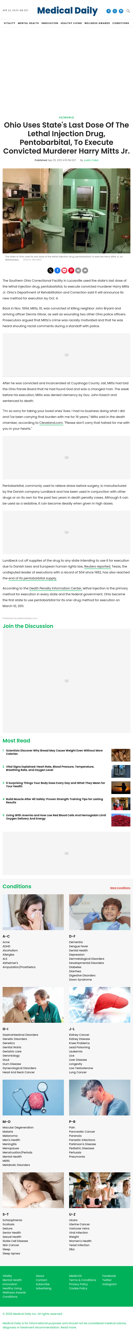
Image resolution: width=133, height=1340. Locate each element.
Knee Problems (79, 1043)
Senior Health (12, 1233)
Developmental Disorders (86, 963)
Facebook (109, 1276)
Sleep (6, 1249)
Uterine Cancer (79, 1224)
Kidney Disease (79, 1039)
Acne (6, 942)
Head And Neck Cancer (19, 1072)
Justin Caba (91, 160)
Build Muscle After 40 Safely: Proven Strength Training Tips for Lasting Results (54, 800)
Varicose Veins (79, 1228)
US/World (66, 117)
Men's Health (11, 1140)
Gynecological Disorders (19, 1068)
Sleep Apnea (11, 1253)
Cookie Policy (78, 1288)
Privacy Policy (78, 1284)
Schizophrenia (12, 1220)
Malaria (8, 1132)
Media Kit (75, 1276)
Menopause (11, 1148)
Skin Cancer (11, 1245)
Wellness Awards (97, 23)
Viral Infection (78, 1233)
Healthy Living (12, 1288)
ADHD (6, 946)
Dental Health (78, 950)
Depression (77, 955)
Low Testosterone (81, 1068)
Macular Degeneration (18, 1127)
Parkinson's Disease (82, 1144)
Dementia (76, 942)
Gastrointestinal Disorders (20, 1035)
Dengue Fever (78, 946)
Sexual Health (12, 1237)
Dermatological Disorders (86, 959)
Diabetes (75, 967)
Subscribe (43, 1284)
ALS (5, 959)
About (40, 1276)
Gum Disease (12, 1064)
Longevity (75, 1064)
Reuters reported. (97, 566)
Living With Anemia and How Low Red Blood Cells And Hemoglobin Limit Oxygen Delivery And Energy (56, 817)
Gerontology (11, 1056)
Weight (74, 1237)
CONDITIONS (120, 23)
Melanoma (10, 1136)
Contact (41, 1280)
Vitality (7, 1276)
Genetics (9, 1043)
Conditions (17, 886)
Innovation (10, 1284)
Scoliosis (8, 1224)
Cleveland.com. (51, 423)
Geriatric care (12, 1051)
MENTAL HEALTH (28, 23)
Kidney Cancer (79, 1035)
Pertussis (75, 1152)
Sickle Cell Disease (15, 1241)
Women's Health (80, 1241)
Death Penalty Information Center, (55, 588)
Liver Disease (78, 1060)
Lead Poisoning (79, 1047)
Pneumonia (77, 1157)
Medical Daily (67, 10)
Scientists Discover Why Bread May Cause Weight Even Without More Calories (54, 752)
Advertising (43, 1288)
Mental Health (12, 1157)
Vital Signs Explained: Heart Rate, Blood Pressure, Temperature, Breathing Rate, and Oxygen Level (50, 768)
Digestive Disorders (82, 975)
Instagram (109, 1284)
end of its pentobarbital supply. (32, 578)
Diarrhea (75, 971)
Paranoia (75, 1136)
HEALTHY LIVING (71, 23)
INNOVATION (49, 23)
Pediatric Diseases (81, 1148)
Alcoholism (10, 950)
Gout (6, 1060)
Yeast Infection (79, 1245)
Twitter (107, 1280)
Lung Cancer (78, 1072)
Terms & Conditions (82, 1280)
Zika (72, 1249)
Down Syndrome (80, 980)
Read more (68, 1327)
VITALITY (9, 23)
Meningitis (10, 1144)
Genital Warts (12, 1047)
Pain (72, 1127)
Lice (71, 1056)
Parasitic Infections (82, 1140)
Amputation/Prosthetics (19, 967)
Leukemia (75, 1051)
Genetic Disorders (15, 1039)
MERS (6, 1161)
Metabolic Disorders (16, 1165)
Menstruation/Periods (17, 1152)
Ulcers (73, 1220)
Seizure (7, 1228)
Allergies (8, 955)
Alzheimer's (10, 963)
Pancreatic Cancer (82, 1132)
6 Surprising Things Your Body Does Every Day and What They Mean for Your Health (55, 784)
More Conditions (120, 888)
